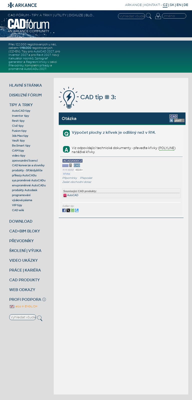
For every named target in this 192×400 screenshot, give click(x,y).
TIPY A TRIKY (21, 104)
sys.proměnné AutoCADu (29, 180)
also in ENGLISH (23, 306)
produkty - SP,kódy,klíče (27, 170)
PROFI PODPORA (25, 299)
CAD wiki (18, 210)
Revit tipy (18, 120)
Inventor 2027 (18, 55)
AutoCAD (70, 195)
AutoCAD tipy (21, 110)
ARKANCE (133, 5)
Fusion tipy (19, 130)
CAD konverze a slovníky (28, 165)
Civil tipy (18, 125)
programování (21, 195)
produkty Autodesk (24, 190)
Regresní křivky (36, 62)
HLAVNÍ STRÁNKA (25, 85)
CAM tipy (18, 150)
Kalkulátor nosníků (21, 58)
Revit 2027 (43, 55)
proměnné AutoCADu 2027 (27, 69)
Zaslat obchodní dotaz (76, 182)
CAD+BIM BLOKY (24, 231)
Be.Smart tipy (21, 145)
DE (186, 5)
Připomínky (69, 178)
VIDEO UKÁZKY (23, 260)
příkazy (45, 65)
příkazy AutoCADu (24, 175)
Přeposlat (86, 178)
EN (178, 5)
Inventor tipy (20, 115)
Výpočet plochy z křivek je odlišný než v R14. (114, 132)
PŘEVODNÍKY (21, 240)
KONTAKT (152, 5)
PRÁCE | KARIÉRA (25, 270)
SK (172, 5)
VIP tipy (17, 205)
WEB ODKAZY (22, 289)
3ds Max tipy (20, 136)
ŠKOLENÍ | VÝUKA (25, 250)
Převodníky (16, 65)
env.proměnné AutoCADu (29, 185)
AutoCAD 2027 (44, 51)
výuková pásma (22, 200)
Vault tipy (18, 140)
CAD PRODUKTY (24, 280)
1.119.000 (25, 48)
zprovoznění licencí (25, 160)
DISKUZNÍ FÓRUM (25, 95)
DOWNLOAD (20, 221)
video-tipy (18, 155)
